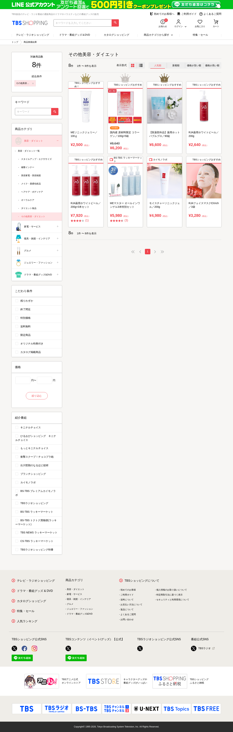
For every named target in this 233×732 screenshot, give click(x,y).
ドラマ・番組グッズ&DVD (37, 275)
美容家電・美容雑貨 (31, 175)
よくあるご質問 (210, 14)
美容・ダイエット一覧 (29, 151)
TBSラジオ (201, 648)
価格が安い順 (194, 65)
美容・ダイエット (37, 141)
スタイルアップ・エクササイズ (36, 159)
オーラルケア (27, 200)
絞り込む (37, 395)
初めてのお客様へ (162, 14)
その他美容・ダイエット (33, 216)
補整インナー (27, 167)
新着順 (175, 65)
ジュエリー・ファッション (37, 263)
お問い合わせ (127, 619)
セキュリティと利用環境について (172, 599)
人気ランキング (27, 621)
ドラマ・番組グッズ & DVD (35, 590)
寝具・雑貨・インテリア (37, 239)
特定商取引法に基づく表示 (169, 594)
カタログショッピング (116, 34)
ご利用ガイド (187, 14)
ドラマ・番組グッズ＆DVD (74, 34)
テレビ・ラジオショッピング (32, 34)
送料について (127, 599)
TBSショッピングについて (142, 580)
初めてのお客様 (128, 590)
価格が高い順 (212, 65)
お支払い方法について (131, 604)
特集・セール (200, 34)
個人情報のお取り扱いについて (171, 590)
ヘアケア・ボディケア (32, 192)
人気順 (157, 65)
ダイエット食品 (28, 208)
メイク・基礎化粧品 (31, 183)
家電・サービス (37, 227)
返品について (127, 609)
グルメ (37, 251)
